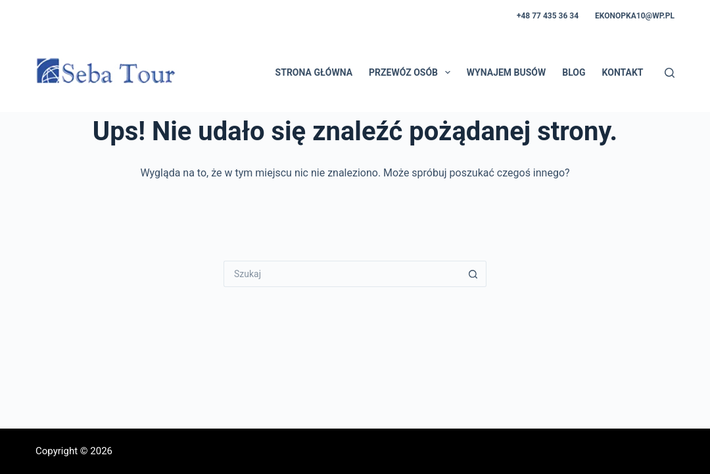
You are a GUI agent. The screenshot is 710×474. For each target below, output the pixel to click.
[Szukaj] (669, 73)
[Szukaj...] (342, 274)
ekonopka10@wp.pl (634, 15)
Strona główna (313, 72)
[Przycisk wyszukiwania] (473, 274)
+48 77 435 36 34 (548, 15)
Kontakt (623, 72)
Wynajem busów (506, 72)
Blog (573, 72)
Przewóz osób (412, 72)
